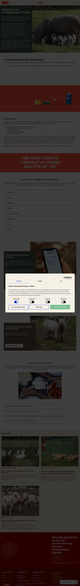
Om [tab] (61, 281)
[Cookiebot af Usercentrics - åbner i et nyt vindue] (65, 278)
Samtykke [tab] (19, 281)
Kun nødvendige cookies (18, 307)
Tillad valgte (38, 307)
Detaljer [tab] (40, 281)
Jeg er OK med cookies (60, 307)
